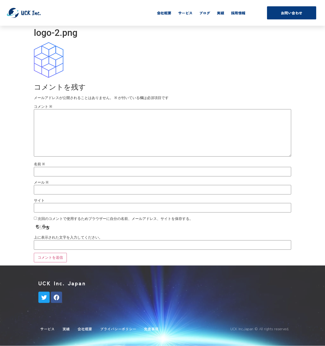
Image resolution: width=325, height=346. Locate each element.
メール (41, 182)
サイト (39, 200)
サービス (185, 13)
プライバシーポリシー (118, 329)
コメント (43, 106)
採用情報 (238, 13)
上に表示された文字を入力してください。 (68, 237)
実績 (220, 13)
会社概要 (164, 13)
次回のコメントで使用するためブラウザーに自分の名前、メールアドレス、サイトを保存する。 (115, 219)
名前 (39, 164)
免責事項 (151, 329)
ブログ (204, 13)
